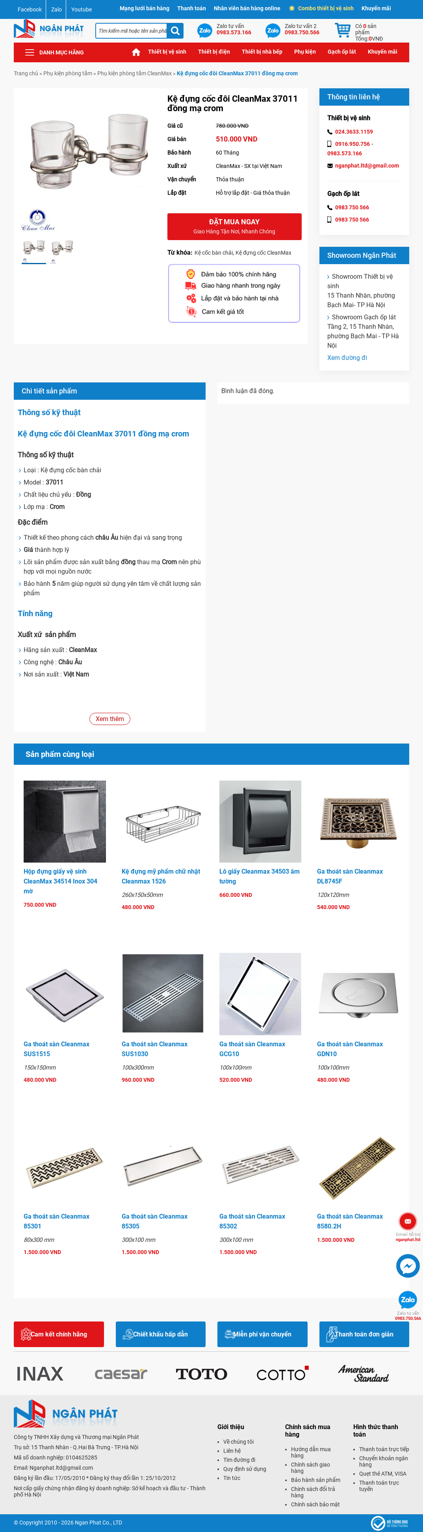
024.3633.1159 (354, 132)
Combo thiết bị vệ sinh (322, 8)
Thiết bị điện (214, 51)
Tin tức (231, 1478)
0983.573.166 (344, 153)
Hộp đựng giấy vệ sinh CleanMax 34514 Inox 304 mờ (60, 881)
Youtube (81, 9)
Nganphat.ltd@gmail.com (61, 1468)
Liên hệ (232, 1451)
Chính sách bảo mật (315, 1504)
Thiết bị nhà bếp (262, 51)
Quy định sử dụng (244, 1469)
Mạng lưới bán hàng (144, 8)
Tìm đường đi (239, 1460)
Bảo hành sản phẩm (315, 1480)
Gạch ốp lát (342, 51)
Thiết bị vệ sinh (167, 51)
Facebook (30, 9)
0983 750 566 (352, 207)
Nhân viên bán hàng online (247, 8)
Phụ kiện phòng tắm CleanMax (134, 73)
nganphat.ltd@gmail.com (367, 165)
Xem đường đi (347, 358)
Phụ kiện (305, 51)
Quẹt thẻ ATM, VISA (382, 1473)
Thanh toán (191, 8)
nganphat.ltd (408, 1237)
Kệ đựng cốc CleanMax (263, 253)
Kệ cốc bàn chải (214, 253)
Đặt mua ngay (234, 227)
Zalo (56, 9)
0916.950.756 (352, 144)
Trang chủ (136, 52)
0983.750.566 (408, 1316)
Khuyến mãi (376, 8)
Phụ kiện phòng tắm (67, 73)
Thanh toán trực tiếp (384, 1449)
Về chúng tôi (238, 1442)
